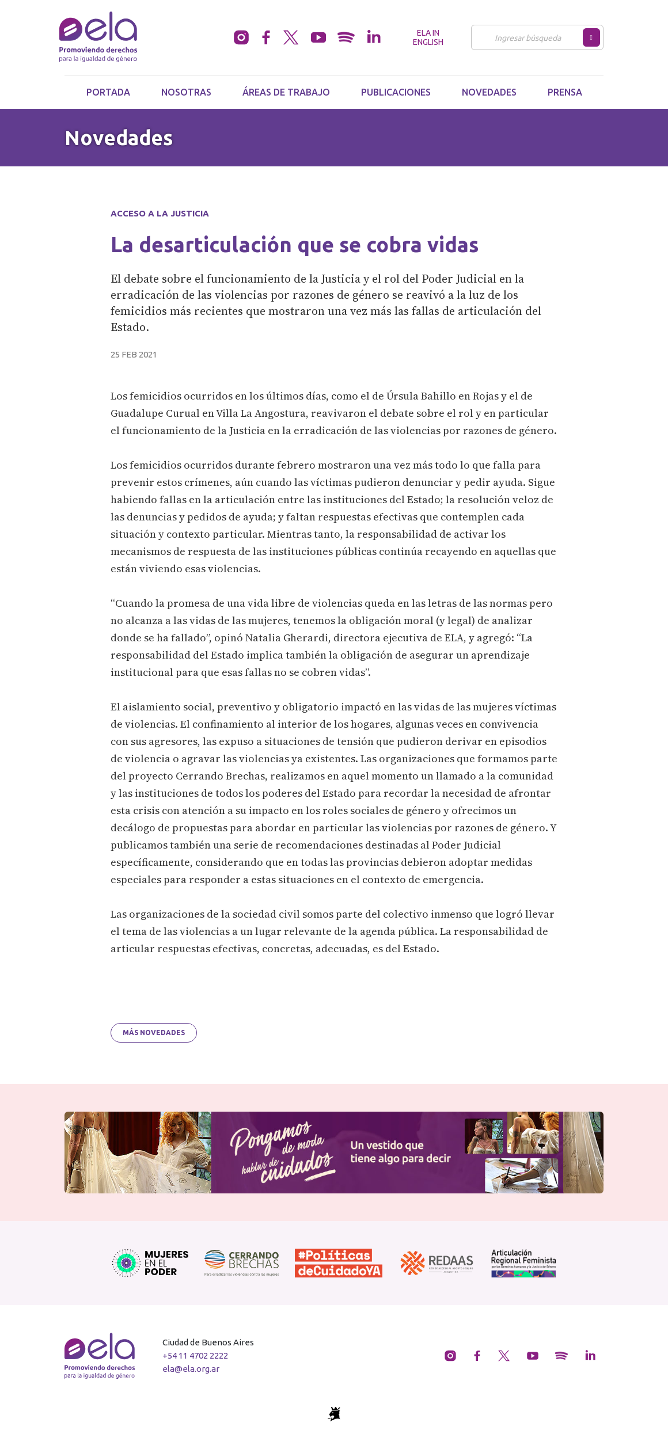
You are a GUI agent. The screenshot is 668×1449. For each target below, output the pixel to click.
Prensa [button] (565, 92)
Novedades (489, 92)
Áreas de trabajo (286, 92)
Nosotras (186, 92)
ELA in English (428, 37)
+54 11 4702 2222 (195, 1355)
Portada (108, 92)
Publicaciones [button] (396, 92)
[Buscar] (530, 37)
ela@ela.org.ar (190, 1369)
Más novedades (154, 1032)
